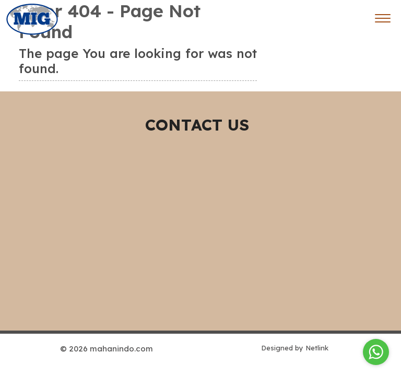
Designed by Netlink (294, 348)
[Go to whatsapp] (376, 352)
